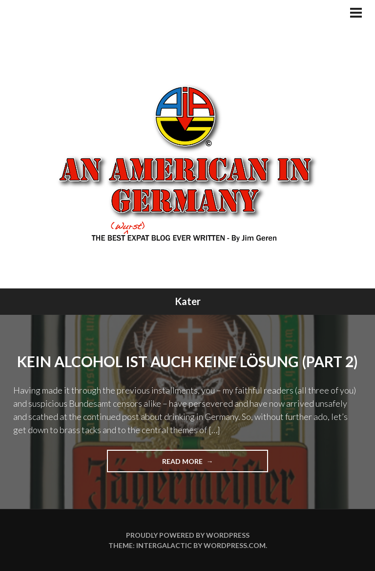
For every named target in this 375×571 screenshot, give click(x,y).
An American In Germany (187, 163)
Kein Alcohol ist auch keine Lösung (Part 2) (187, 361)
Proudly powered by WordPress (188, 535)
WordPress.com (235, 545)
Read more (199, 464)
